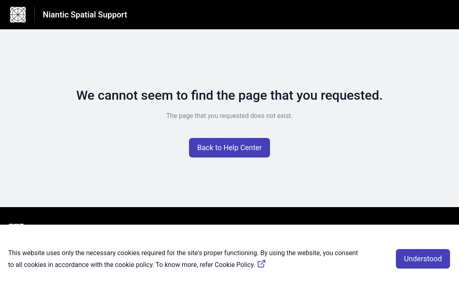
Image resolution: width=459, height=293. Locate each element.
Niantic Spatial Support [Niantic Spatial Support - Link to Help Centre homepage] (85, 15)
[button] (229, 147)
